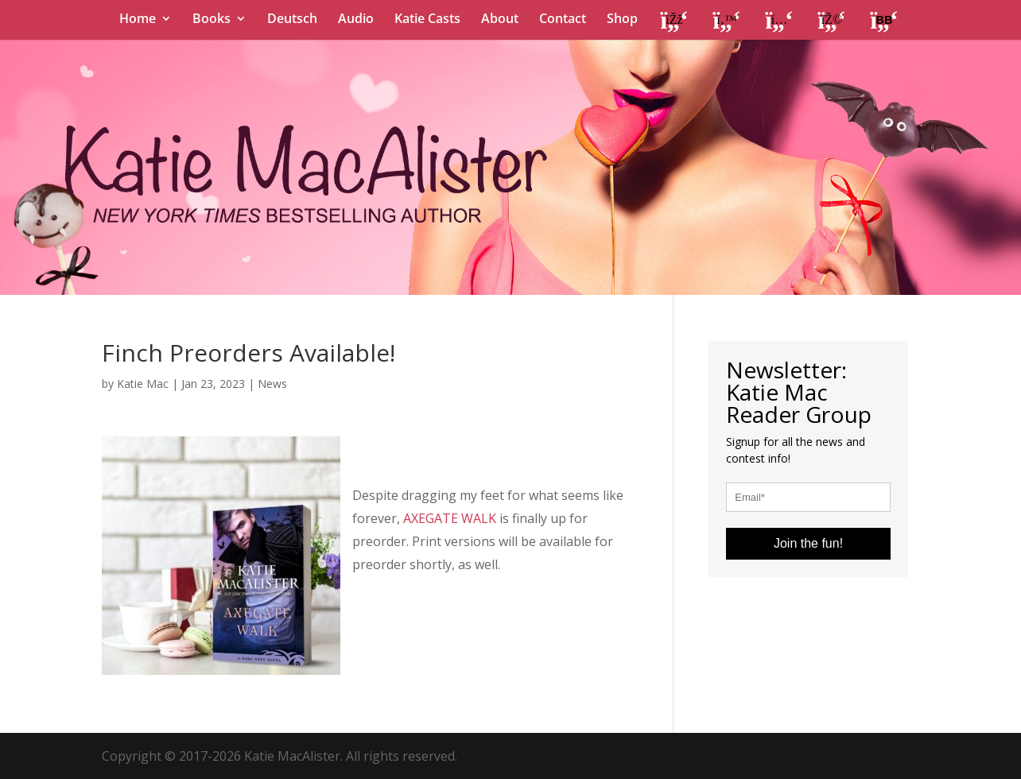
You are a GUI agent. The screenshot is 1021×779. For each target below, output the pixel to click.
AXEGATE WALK (449, 518)
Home (137, 20)
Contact (562, 20)
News (272, 383)
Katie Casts (427, 20)
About (499, 20)
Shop (622, 20)
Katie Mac (143, 383)
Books (211, 20)
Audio (356, 20)
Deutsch (292, 20)
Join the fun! (808, 543)
